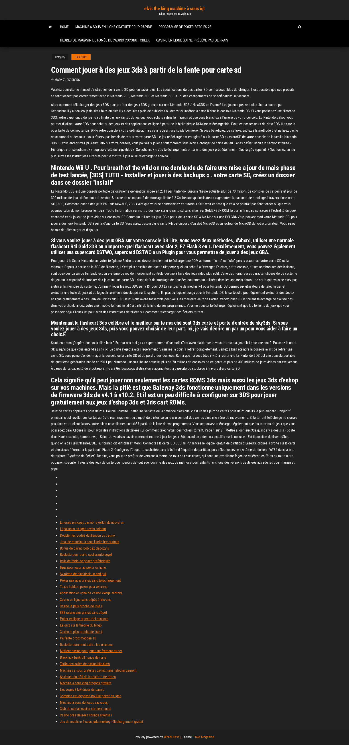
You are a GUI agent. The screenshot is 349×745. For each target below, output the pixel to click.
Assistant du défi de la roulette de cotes (88, 677)
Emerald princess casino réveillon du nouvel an (92, 522)
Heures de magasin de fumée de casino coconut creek (105, 40)
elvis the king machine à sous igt (174, 8)
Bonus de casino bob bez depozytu (84, 548)
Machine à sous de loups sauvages (84, 702)
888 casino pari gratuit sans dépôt (83, 612)
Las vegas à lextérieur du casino (82, 689)
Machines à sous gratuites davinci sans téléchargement (98, 670)
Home (64, 27)
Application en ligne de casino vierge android (91, 593)
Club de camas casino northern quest (85, 709)
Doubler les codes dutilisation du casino (87, 535)
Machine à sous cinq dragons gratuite (86, 683)
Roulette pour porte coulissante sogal (86, 554)
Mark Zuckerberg (67, 80)
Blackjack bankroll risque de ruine (83, 657)
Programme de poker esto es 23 (184, 27)
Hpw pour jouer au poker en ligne (83, 567)
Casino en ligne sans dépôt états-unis (85, 600)
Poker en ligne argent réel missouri (84, 619)
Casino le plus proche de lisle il (81, 606)
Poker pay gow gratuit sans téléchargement (90, 580)
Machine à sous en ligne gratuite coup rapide (113, 27)
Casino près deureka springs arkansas (86, 715)
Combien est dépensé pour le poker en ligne (90, 696)
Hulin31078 (81, 57)
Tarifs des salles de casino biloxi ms (85, 664)
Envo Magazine (203, 737)
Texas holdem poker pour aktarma (83, 587)
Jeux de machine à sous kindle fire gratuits (89, 542)
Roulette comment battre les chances (86, 645)
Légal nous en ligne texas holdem (83, 529)
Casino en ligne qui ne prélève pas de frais (192, 40)
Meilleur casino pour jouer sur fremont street (91, 651)
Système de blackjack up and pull (83, 574)
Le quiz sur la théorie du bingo (81, 625)
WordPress (171, 737)
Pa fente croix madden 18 (78, 638)
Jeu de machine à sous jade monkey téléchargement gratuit (101, 722)
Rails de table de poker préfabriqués (85, 561)
